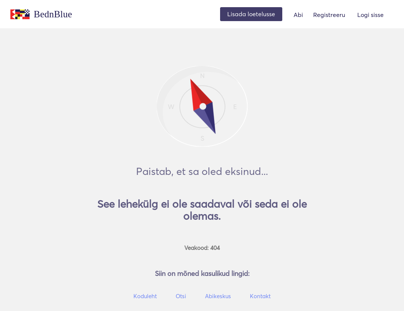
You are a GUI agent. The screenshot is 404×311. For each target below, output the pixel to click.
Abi (298, 14)
